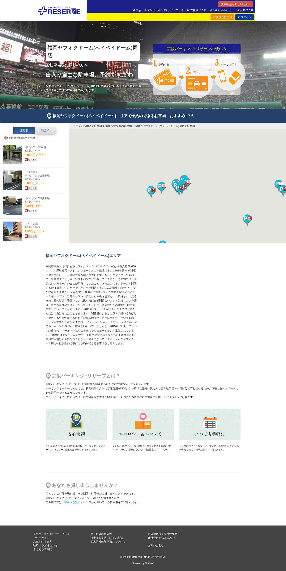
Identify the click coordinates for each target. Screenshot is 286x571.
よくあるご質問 (42, 549)
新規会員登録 (222, 17)
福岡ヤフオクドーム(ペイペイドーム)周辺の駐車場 (164, 126)
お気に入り (245, 10)
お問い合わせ (156, 545)
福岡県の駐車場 (92, 126)
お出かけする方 (42, 541)
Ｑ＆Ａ (221, 10)
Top (137, 10)
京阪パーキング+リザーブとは (163, 10)
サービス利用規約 (101, 533)
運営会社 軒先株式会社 (161, 537)
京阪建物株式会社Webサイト (165, 533)
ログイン (244, 17)
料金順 (45, 130)
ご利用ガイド (196, 10)
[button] (179, 190)
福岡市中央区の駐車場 (118, 126)
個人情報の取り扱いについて (108, 541)
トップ (77, 126)
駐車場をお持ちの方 (45, 545)
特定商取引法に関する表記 (107, 537)
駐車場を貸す (235, 4)
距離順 (24, 130)
